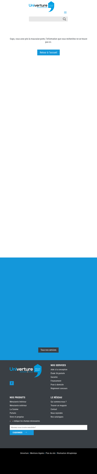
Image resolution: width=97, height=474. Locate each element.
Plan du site (50, 453)
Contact (54, 409)
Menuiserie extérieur (18, 405)
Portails (13, 413)
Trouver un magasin (59, 405)
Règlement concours (59, 388)
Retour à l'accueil (48, 52)
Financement (56, 381)
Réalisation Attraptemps (67, 453)
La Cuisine (14, 409)
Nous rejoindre (57, 413)
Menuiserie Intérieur (18, 402)
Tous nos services (48, 350)
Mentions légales (37, 453)
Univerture (24, 453)
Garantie (54, 377)
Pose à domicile (57, 384)
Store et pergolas (17, 417)
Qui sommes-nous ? (59, 402)
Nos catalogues (57, 417)
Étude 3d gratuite (58, 373)
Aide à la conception (59, 369)
